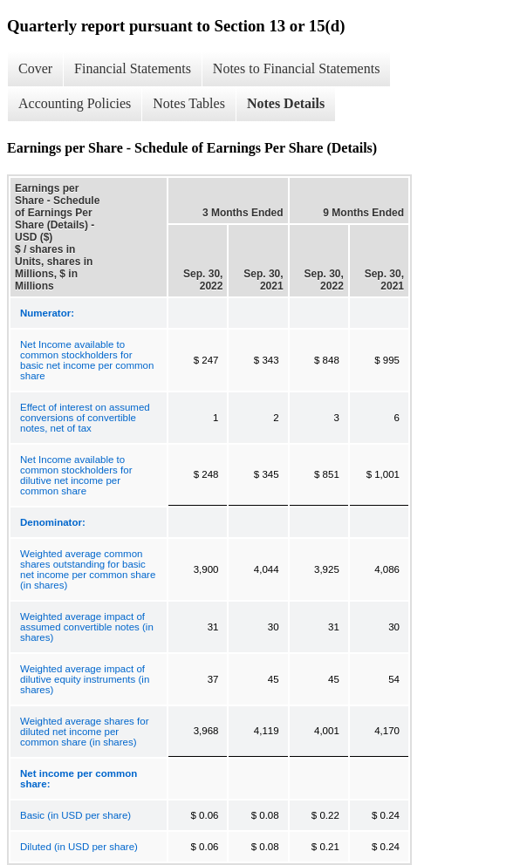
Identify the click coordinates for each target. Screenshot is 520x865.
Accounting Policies (74, 103)
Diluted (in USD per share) (79, 846)
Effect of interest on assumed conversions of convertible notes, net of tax (85, 417)
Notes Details (286, 103)
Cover (35, 68)
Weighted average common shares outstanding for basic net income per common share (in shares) (87, 569)
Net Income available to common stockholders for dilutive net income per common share (76, 475)
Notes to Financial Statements (296, 68)
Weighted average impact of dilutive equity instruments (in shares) (84, 679)
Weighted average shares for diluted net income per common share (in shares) (84, 731)
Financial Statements (132, 68)
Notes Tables (189, 103)
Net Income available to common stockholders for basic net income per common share (87, 360)
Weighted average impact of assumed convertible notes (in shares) (87, 627)
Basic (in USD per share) (75, 815)
